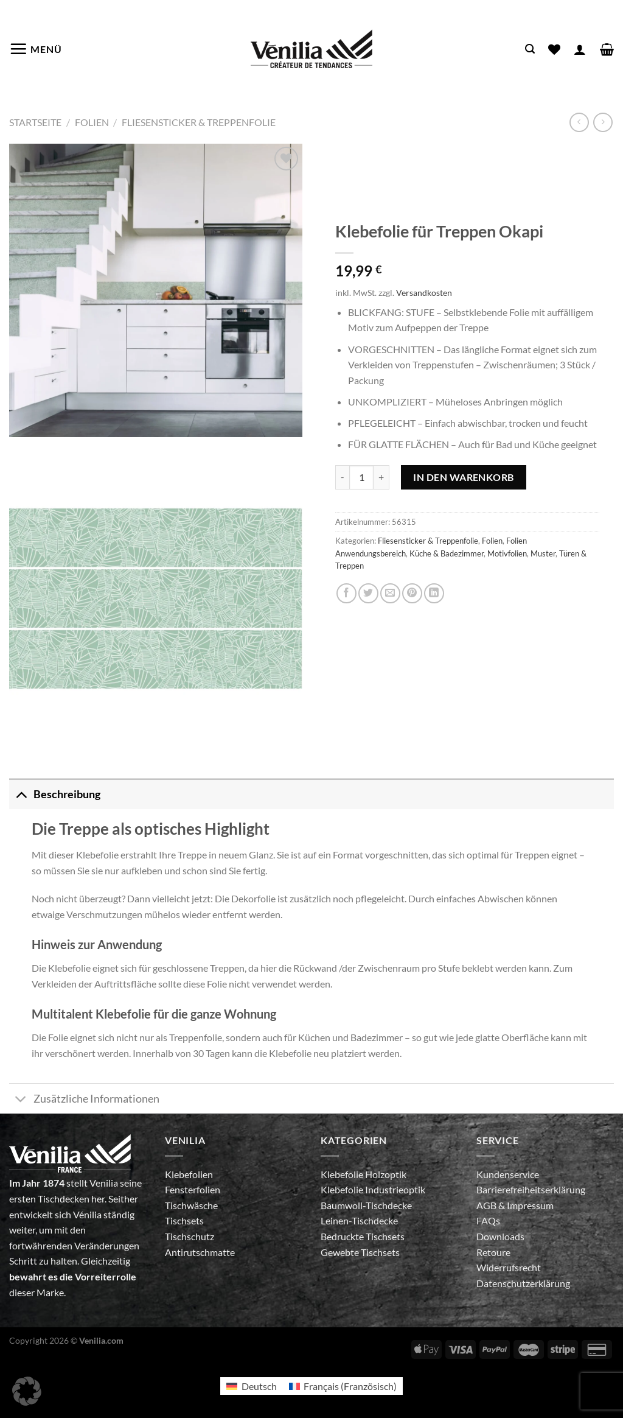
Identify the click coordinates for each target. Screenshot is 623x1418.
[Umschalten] (21, 794)
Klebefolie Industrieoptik (373, 1189)
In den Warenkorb (463, 477)
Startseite (35, 122)
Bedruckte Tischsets (363, 1236)
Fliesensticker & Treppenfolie (199, 122)
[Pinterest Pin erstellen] (412, 593)
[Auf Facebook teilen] (346, 593)
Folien (92, 122)
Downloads (500, 1236)
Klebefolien (189, 1174)
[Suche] (530, 49)
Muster (543, 553)
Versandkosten (424, 292)
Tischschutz (189, 1236)
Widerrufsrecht (508, 1267)
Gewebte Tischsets (360, 1252)
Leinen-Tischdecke (359, 1220)
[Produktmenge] (361, 477)
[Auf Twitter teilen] (368, 593)
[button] (27, 1391)
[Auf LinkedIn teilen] (434, 593)
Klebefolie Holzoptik (363, 1174)
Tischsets (184, 1220)
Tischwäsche (191, 1205)
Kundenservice (507, 1174)
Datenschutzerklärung (523, 1283)
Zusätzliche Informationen (84, 1100)
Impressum (530, 1205)
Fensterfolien (192, 1189)
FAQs (488, 1220)
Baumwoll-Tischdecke (366, 1205)
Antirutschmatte (200, 1252)
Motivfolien (507, 553)
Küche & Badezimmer (446, 553)
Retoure (493, 1252)
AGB (487, 1205)
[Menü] (35, 49)
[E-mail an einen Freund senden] (390, 593)
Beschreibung (54, 794)
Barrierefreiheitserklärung (530, 1189)
